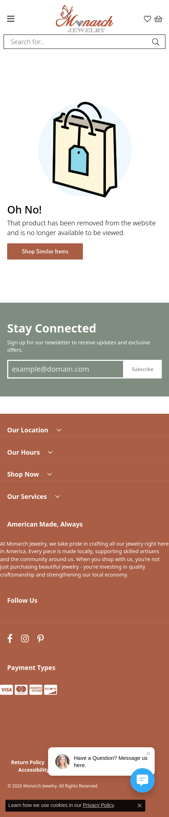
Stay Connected (51, 328)
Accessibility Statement (47, 769)
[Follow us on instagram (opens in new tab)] (25, 638)
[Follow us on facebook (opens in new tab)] (10, 638)
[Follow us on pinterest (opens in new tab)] (40, 638)
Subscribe (142, 369)
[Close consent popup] (139, 805)
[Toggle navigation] (11, 19)
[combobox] (76, 42)
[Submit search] (157, 42)
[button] (147, 19)
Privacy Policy (98, 805)
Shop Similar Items (45, 251)
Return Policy (27, 762)
